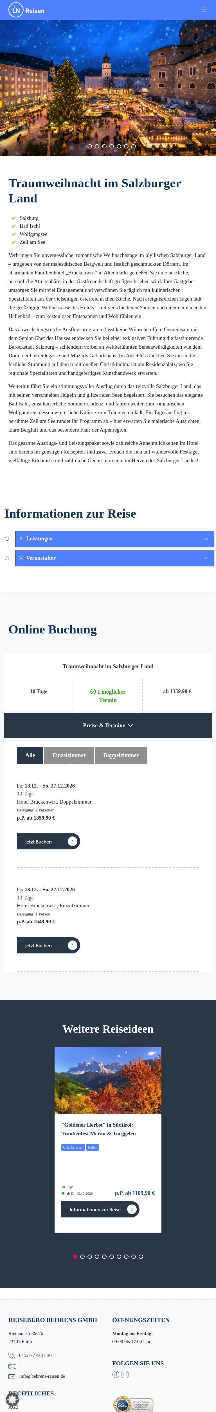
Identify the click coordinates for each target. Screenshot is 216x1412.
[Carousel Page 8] (133, 146)
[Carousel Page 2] (89, 146)
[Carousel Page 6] (119, 146)
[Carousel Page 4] (104, 146)
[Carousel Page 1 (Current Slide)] (82, 146)
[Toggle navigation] (204, 10)
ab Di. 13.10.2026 (77, 1193)
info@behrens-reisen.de (42, 1376)
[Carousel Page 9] (133, 1257)
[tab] (114, 539)
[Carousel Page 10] (141, 1257)
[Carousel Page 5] (111, 146)
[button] (12, 1399)
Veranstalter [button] (37, 558)
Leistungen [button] (35, 538)
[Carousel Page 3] (97, 146)
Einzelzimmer (69, 755)
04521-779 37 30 (35, 1355)
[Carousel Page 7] (126, 146)
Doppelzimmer (121, 755)
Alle (30, 755)
